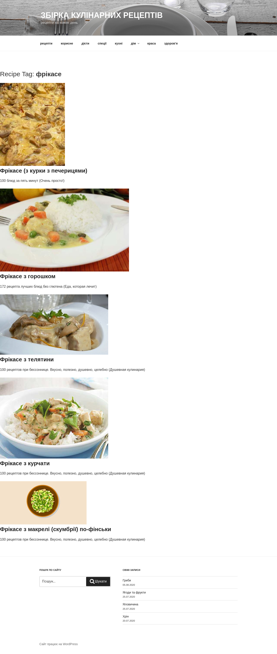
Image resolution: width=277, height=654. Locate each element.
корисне (67, 43)
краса (151, 43)
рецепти (46, 43)
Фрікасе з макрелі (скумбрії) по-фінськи (55, 529)
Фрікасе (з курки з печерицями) (43, 170)
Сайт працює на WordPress (58, 644)
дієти (85, 43)
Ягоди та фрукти (134, 592)
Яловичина (130, 604)
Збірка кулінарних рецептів (102, 15)
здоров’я (171, 43)
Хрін (126, 616)
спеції (102, 43)
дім (135, 43)
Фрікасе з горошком (27, 276)
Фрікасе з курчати (25, 463)
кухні (118, 43)
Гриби (127, 580)
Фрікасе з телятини (27, 359)
